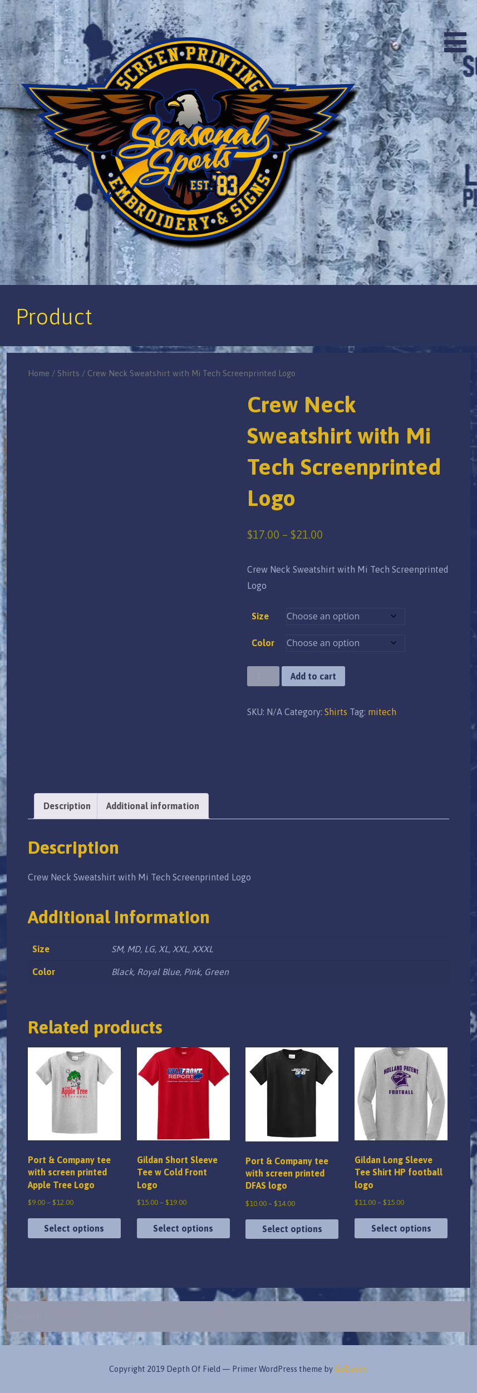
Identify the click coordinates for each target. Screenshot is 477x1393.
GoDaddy (351, 1369)
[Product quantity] (263, 676)
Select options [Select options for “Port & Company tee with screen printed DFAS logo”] (292, 1229)
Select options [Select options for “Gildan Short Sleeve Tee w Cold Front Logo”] (183, 1228)
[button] (459, 28)
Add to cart (313, 676)
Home (39, 373)
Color (263, 643)
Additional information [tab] (152, 806)
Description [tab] (67, 806)
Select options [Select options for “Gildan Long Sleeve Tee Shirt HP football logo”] (401, 1228)
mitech (382, 712)
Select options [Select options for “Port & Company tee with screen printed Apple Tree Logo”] (74, 1228)
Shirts (68, 373)
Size (260, 616)
